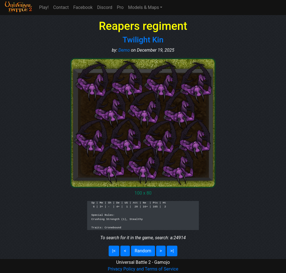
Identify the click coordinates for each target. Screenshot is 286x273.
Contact (61, 7)
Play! (44, 7)
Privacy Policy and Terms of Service (143, 269)
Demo (124, 50)
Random (143, 250)
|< (114, 250)
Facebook (82, 7)
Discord (104, 7)
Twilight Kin (143, 39)
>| (172, 250)
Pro (120, 7)
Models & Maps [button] (143, 7)
